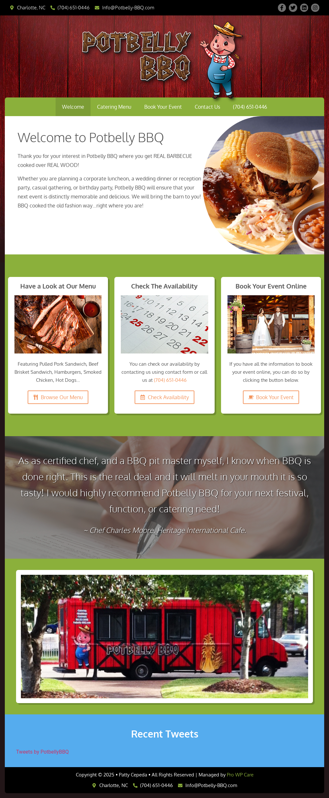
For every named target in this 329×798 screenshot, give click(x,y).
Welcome (73, 107)
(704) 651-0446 (250, 107)
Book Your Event (163, 107)
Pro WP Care (240, 775)
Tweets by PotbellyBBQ (42, 752)
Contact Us (207, 107)
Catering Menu (114, 107)
